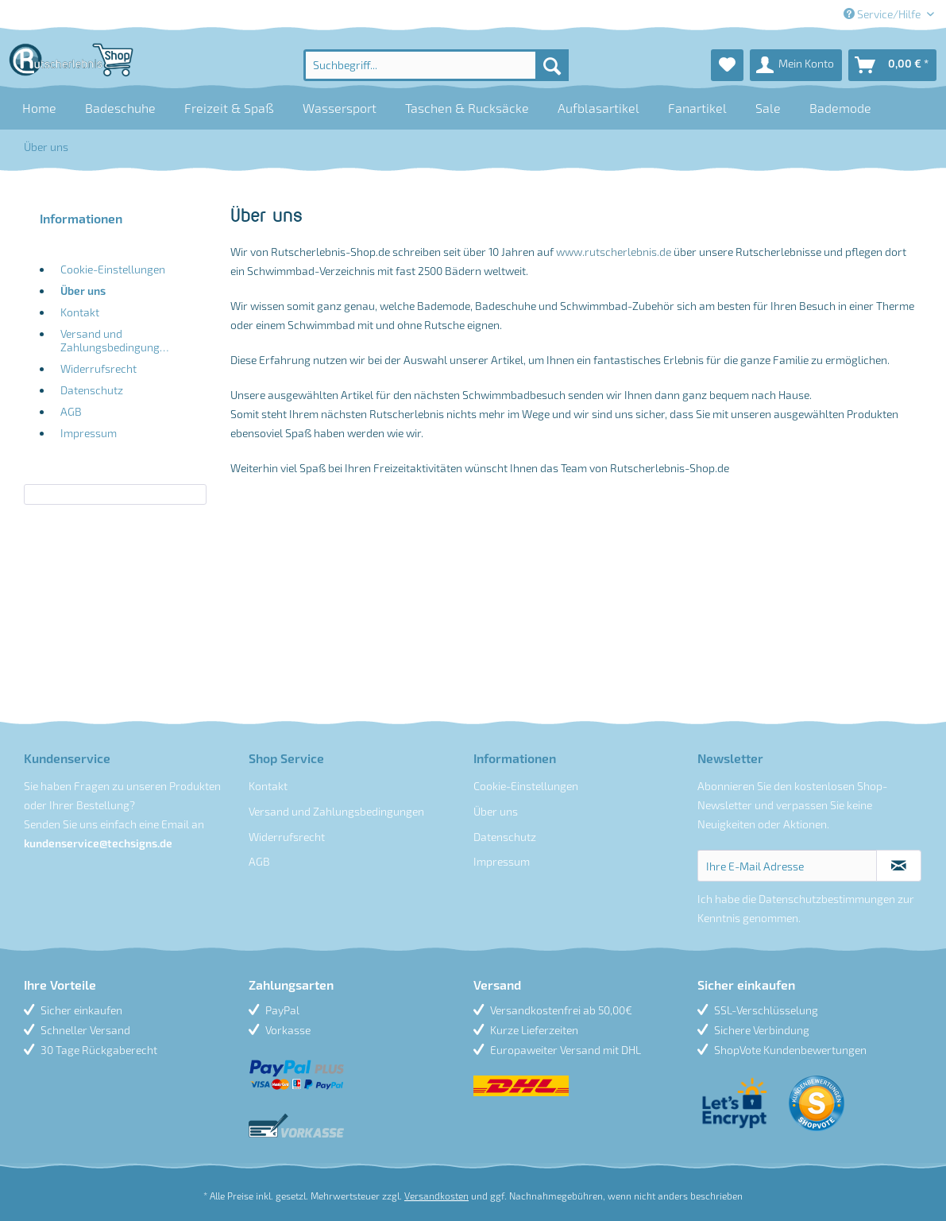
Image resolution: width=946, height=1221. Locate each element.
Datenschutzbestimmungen (827, 898)
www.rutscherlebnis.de (613, 251)
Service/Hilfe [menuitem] (883, 14)
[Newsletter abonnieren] (898, 866)
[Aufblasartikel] (598, 108)
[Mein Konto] (796, 65)
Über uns (83, 290)
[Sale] (768, 108)
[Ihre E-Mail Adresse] (787, 866)
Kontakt (79, 312)
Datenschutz (91, 390)
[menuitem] (435, 65)
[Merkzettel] (727, 65)
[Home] (39, 108)
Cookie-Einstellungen (112, 269)
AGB (71, 411)
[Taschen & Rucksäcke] (467, 108)
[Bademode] (840, 108)
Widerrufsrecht (98, 368)
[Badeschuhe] (120, 108)
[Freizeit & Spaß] (229, 108)
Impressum (88, 433)
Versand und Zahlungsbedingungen (116, 340)
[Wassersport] (339, 108)
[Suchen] (552, 65)
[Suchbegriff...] (435, 65)
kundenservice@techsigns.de (98, 843)
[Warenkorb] (892, 65)
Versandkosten (436, 1195)
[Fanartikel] (697, 108)
